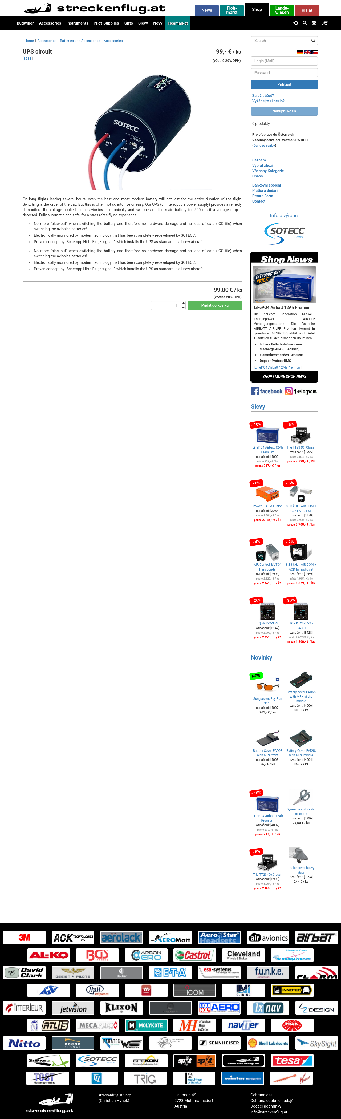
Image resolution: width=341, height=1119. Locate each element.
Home (29, 41)
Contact (258, 201)
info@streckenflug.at (268, 1112)
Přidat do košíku (215, 305)
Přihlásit (284, 84)
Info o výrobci (284, 215)
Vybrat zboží (262, 165)
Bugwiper (25, 23)
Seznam (259, 160)
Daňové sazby (264, 145)
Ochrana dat (261, 1095)
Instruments (77, 23)
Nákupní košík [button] (285, 111)
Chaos (257, 176)
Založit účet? (263, 96)
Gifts (128, 23)
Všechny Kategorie (268, 171)
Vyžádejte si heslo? (268, 101)
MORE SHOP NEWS (290, 376)
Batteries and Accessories (80, 41)
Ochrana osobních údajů (271, 1100)
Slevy (143, 23)
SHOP (267, 376)
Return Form (262, 196)
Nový (157, 23)
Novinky (261, 657)
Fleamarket (178, 23)
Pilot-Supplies (106, 23)
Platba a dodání (265, 190)
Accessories (50, 23)
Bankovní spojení (266, 185)
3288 (28, 58)
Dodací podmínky (265, 1106)
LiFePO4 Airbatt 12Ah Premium (278, 367)
